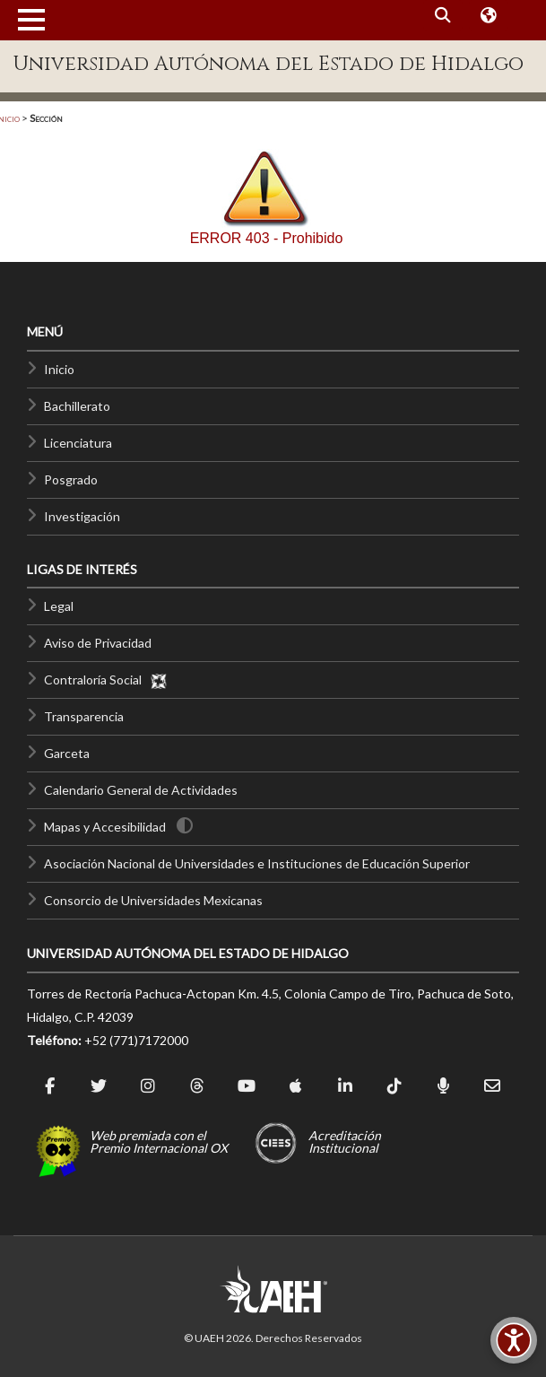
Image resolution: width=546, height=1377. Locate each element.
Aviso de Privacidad (98, 642)
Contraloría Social (106, 679)
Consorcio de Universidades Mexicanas (153, 900)
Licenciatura (78, 442)
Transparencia (84, 716)
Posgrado (71, 479)
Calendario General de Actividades (141, 789)
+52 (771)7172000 (136, 1040)
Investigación (82, 516)
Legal (59, 606)
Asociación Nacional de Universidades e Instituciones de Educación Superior (257, 863)
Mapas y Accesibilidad (105, 826)
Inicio (59, 369)
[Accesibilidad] (513, 1340)
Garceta (67, 753)
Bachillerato (77, 406)
